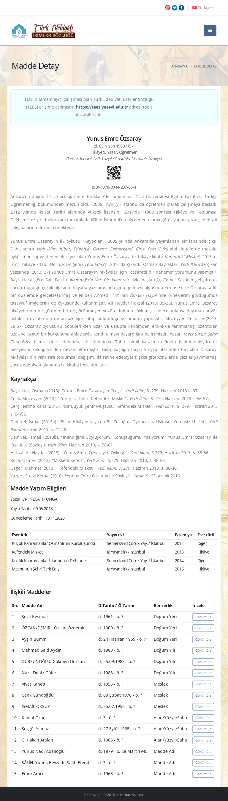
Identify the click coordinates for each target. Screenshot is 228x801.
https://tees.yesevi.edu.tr (102, 107)
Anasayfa (180, 66)
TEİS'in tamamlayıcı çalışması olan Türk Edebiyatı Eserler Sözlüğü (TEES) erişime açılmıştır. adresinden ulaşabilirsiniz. (89, 106)
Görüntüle (203, 617)
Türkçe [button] (202, 7)
